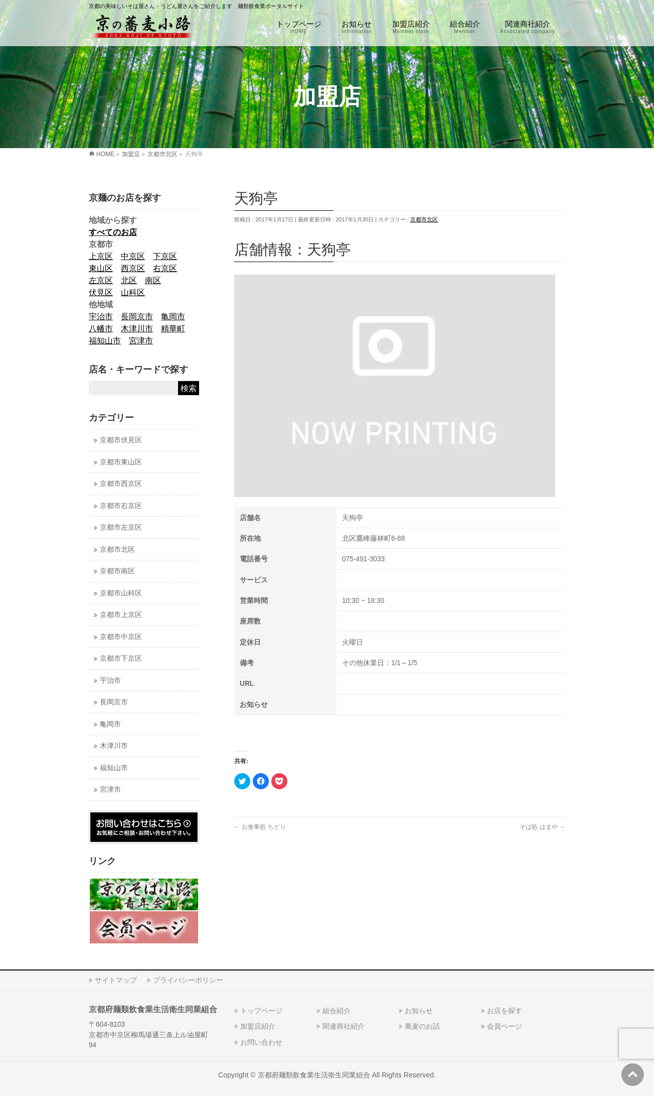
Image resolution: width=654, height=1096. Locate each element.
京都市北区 (424, 219)
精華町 (173, 328)
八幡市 (101, 328)
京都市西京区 (121, 484)
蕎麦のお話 (422, 1026)
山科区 (133, 292)
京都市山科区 (121, 593)
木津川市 (137, 328)
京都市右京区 (121, 506)
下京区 (165, 256)
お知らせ (419, 1011)
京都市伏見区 (121, 440)
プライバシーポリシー (188, 980)
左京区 (101, 280)
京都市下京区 (121, 658)
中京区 (133, 256)
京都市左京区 (121, 527)
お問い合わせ (261, 1042)
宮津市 (141, 340)
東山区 (101, 268)
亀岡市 (173, 316)
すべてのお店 (113, 232)
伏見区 (101, 292)
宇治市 (101, 316)
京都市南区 (117, 571)
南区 (153, 280)
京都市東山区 (121, 462)
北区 (129, 280)
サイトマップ (116, 980)
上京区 (101, 256)
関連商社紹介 (343, 1026)
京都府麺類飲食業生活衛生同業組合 (314, 1075)
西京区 (133, 268)
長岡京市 (137, 316)
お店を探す (504, 1011)
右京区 (165, 268)
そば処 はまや (542, 826)
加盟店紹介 (257, 1026)
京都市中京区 (121, 637)
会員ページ (504, 1026)
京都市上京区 (121, 615)
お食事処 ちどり (260, 826)
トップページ (261, 1011)
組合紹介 (336, 1011)
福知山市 (105, 340)
